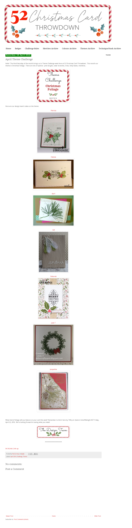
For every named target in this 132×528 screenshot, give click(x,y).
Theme (25, 456)
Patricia (53, 111)
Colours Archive (69, 48)
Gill (53, 230)
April (53, 194)
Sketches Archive (50, 48)
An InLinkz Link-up (11, 449)
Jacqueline (53, 369)
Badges (18, 48)
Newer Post (9, 516)
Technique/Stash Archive (110, 48)
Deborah (53, 276)
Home (8, 48)
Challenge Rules (32, 48)
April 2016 (13, 456)
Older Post (97, 516)
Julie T (53, 323)
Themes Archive (87, 48)
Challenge (19, 456)
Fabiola (53, 157)
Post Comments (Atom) (21, 519)
